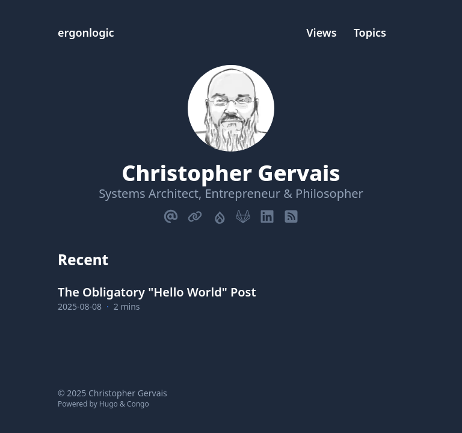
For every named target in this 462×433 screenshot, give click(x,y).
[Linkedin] (267, 214)
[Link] (195, 214)
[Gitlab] (243, 214)
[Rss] (291, 214)
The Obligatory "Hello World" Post (157, 292)
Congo (138, 404)
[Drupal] (219, 214)
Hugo (108, 404)
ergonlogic (86, 32)
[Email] (171, 214)
